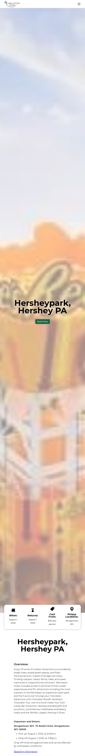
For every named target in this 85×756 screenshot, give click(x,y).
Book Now (42, 321)
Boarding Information (26, 751)
